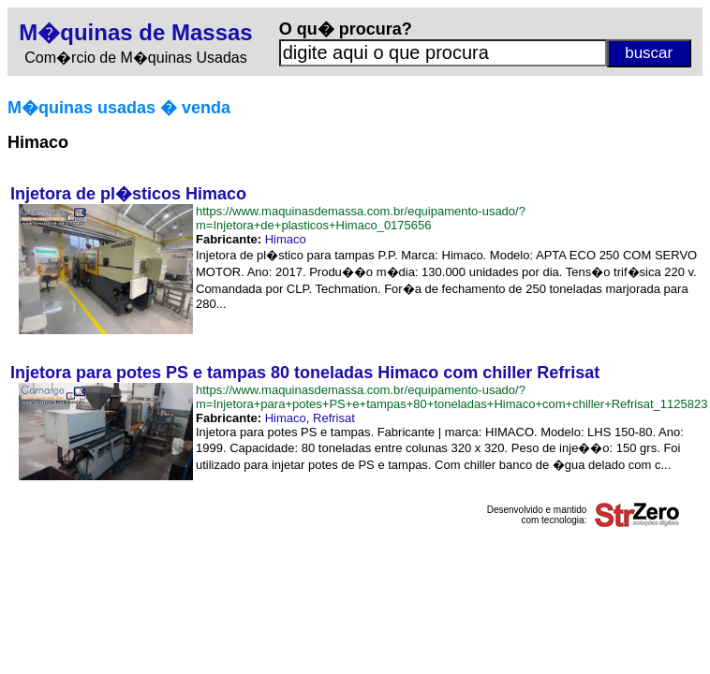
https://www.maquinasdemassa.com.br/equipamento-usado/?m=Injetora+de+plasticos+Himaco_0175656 (360, 218)
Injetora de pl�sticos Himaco (128, 193)
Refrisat (334, 418)
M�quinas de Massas (135, 32)
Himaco (285, 239)
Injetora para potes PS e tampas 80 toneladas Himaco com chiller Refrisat (304, 372)
